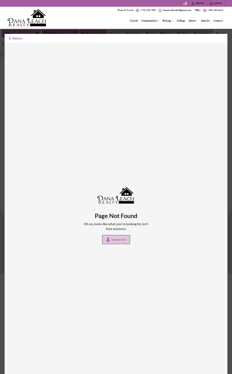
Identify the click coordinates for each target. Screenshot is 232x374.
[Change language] (185, 3)
